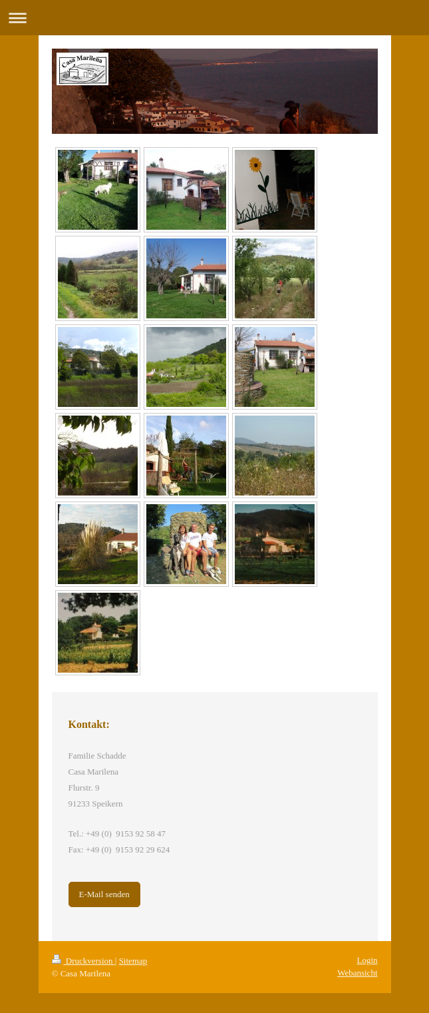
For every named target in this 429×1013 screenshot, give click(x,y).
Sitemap (133, 961)
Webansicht (357, 973)
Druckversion (83, 961)
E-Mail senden (104, 894)
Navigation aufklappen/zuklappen (214, 17)
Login (367, 960)
